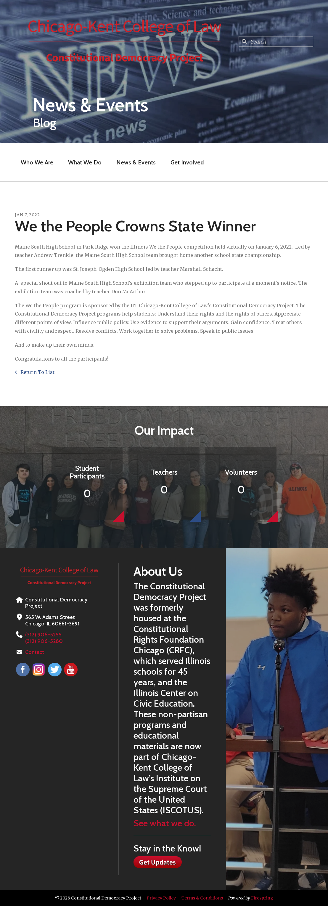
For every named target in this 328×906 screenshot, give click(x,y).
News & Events (136, 162)
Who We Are (37, 162)
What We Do (85, 162)
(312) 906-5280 (43, 641)
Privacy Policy (161, 898)
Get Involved (187, 162)
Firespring (262, 898)
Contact (34, 652)
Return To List (36, 372)
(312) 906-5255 (43, 634)
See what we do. (165, 823)
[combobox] (276, 41)
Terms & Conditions (202, 898)
